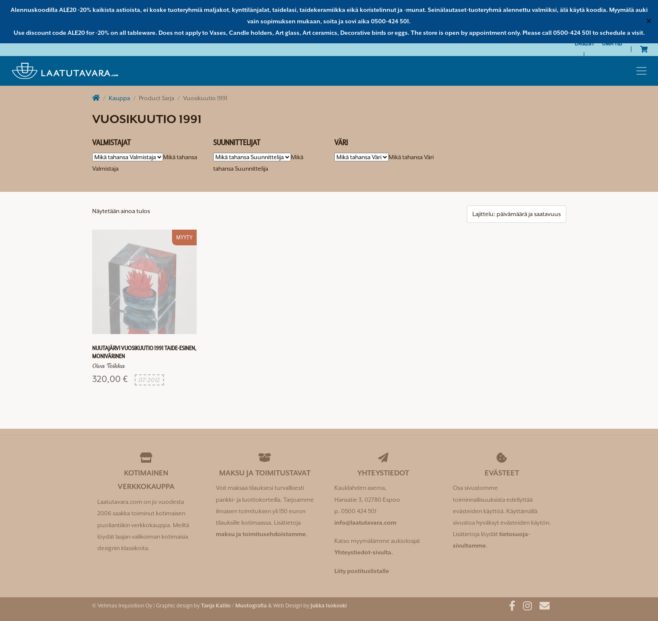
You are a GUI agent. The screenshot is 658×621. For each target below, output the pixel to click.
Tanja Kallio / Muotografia (234, 605)
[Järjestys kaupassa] (516, 214)
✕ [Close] (649, 21)
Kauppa (119, 98)
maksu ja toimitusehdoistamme (261, 534)
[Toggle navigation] (641, 71)
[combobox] (411, 157)
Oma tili (612, 43)
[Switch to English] (584, 43)
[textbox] (411, 157)
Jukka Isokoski (329, 605)
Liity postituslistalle (361, 571)
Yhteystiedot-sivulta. (363, 552)
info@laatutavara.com (365, 522)
